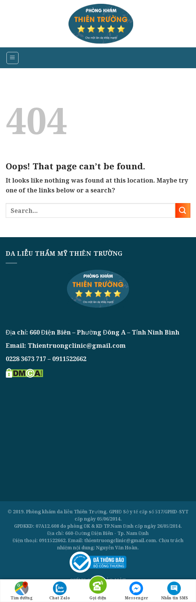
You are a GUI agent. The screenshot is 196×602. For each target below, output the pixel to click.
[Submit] (182, 210)
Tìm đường (22, 591)
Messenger (136, 591)
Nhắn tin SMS (174, 591)
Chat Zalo (59, 591)
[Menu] (12, 58)
